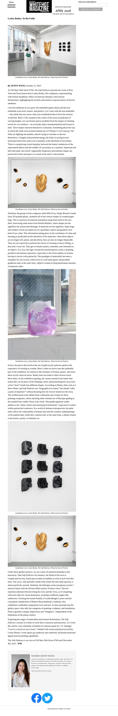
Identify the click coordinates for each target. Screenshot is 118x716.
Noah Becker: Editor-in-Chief (59, 709)
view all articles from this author (41, 671)
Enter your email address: (87, 2)
